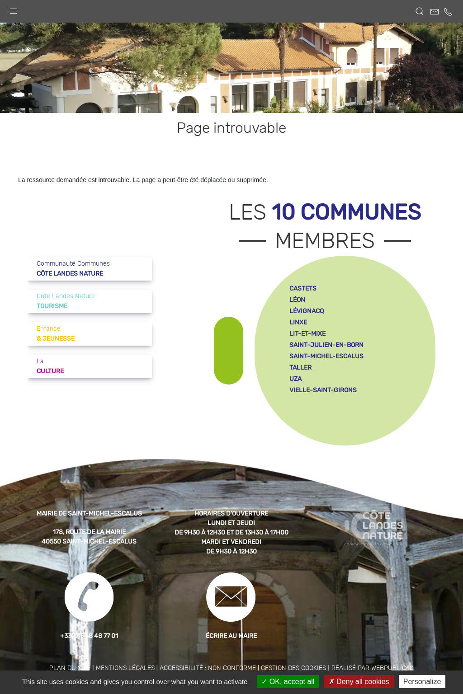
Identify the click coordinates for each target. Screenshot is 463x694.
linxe (298, 322)
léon (297, 300)
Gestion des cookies (293, 668)
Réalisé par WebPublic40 (372, 668)
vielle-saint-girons (323, 390)
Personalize (422, 681)
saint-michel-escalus (326, 356)
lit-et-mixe (307, 334)
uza (295, 379)
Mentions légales (125, 668)
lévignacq (306, 311)
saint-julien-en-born (326, 345)
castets (303, 288)
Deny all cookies (359, 681)
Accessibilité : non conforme (208, 668)
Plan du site (69, 668)
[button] (13, 9)
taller (300, 367)
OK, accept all (287, 681)
